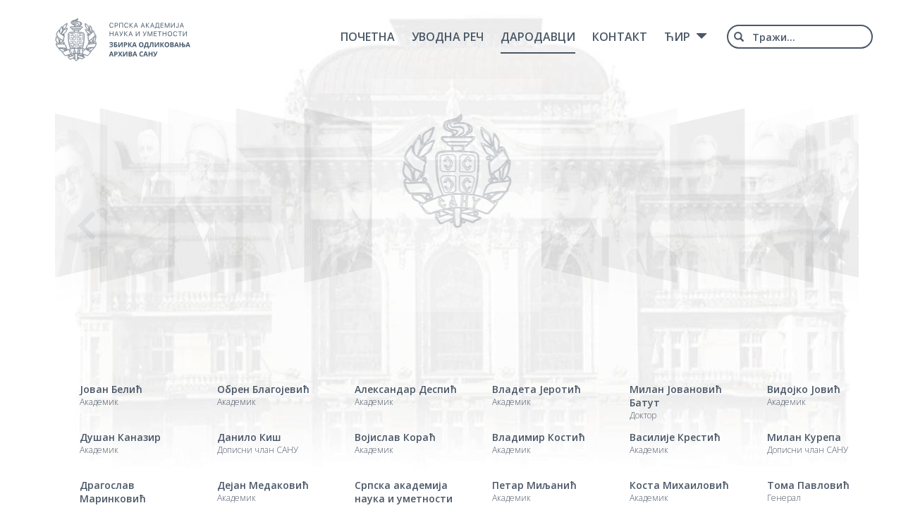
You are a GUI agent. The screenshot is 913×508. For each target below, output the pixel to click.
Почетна (368, 36)
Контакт (619, 36)
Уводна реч (448, 36)
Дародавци (538, 36)
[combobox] (800, 37)
